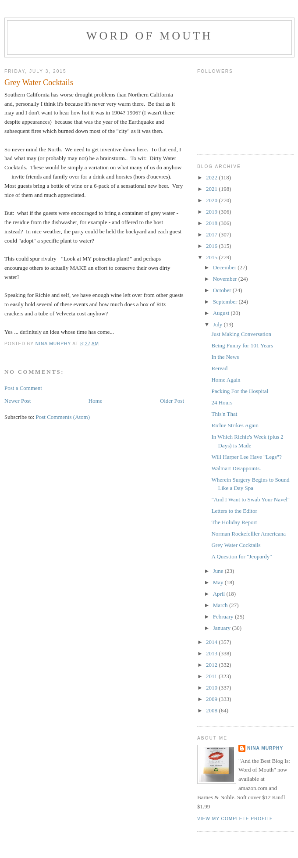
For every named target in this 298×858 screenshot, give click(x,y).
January (222, 628)
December (225, 267)
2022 (212, 177)
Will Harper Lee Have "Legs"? (246, 457)
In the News (225, 357)
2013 (212, 653)
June (219, 571)
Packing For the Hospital (239, 391)
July (218, 324)
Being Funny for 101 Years (242, 345)
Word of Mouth (149, 35)
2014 (212, 642)
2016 (212, 246)
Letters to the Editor (234, 511)
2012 (212, 664)
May (219, 582)
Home (96, 400)
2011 (212, 676)
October (223, 290)
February (224, 616)
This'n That (224, 414)
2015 (212, 257)
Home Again (225, 379)
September (226, 301)
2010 (212, 687)
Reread (219, 368)
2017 (212, 234)
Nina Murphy (265, 748)
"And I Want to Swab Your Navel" (250, 499)
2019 (212, 211)
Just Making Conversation (241, 334)
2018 (212, 223)
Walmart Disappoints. (236, 468)
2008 (212, 710)
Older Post (172, 400)
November (225, 278)
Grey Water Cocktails (235, 545)
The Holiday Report (234, 522)
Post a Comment (23, 388)
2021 (212, 189)
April (220, 593)
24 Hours (221, 402)
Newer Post (17, 400)
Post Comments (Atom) (63, 417)
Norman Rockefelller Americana (248, 533)
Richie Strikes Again (235, 425)
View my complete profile (235, 818)
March (221, 605)
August (222, 313)
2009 (212, 699)
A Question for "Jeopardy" (241, 556)
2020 (212, 200)
